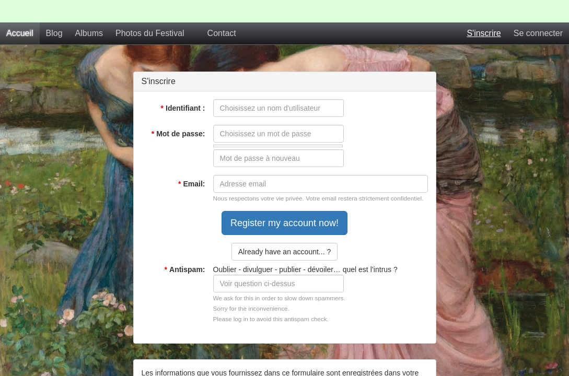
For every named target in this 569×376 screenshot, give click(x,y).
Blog (54, 10)
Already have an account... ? (284, 229)
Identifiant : (183, 85)
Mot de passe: (178, 111)
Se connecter (538, 10)
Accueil (19, 10)
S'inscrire (484, 10)
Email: (191, 161)
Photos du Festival (149, 10)
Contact (221, 10)
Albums (89, 10)
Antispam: (185, 247)
